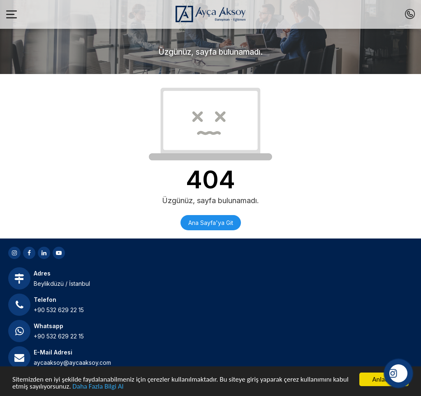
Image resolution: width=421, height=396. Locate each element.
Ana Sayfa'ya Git (210, 222)
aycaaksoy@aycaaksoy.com (72, 362)
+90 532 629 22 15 (59, 309)
